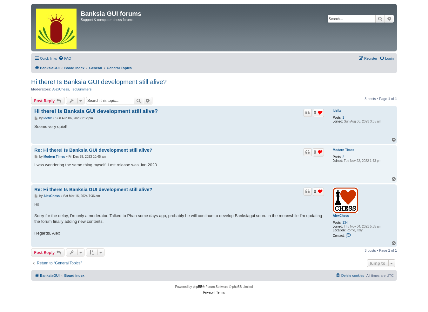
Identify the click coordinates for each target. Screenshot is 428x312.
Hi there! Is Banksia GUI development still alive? (99, 81)
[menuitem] (64, 58)
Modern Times (343, 150)
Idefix (337, 110)
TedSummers (81, 89)
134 (345, 222)
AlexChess (60, 89)
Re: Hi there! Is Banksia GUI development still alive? (93, 150)
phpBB (197, 287)
